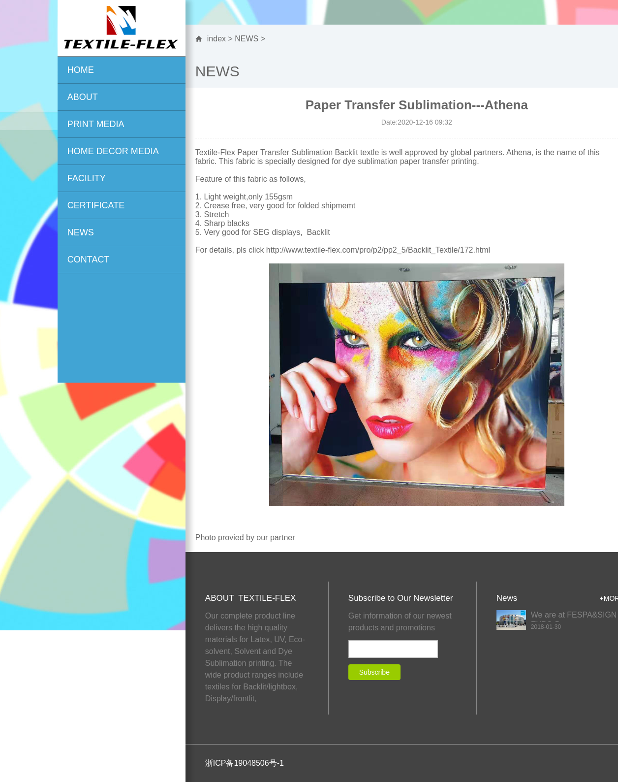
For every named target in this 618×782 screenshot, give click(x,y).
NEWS (246, 38)
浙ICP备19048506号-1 (244, 763)
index (216, 38)
